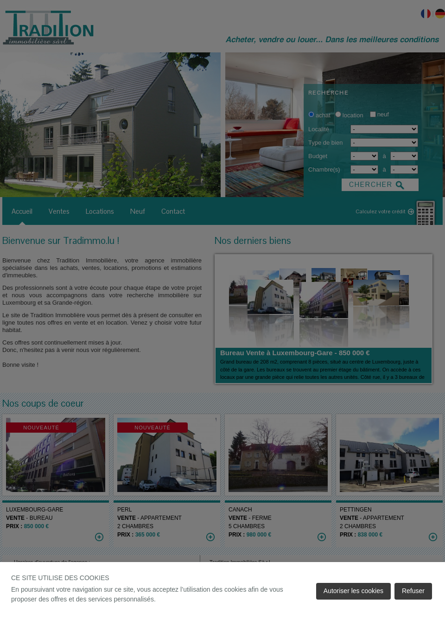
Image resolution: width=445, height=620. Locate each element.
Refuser (413, 590)
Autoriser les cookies (353, 590)
